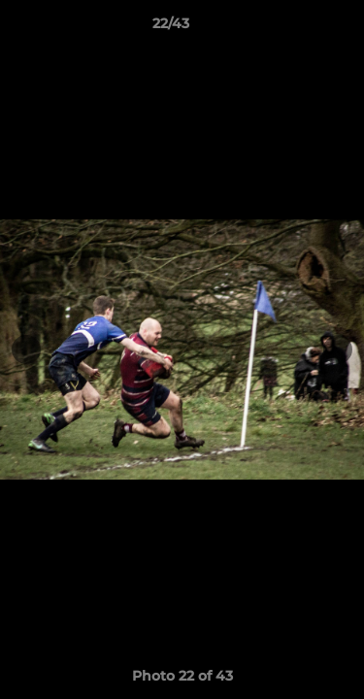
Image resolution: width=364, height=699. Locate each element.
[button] (294, 28)
